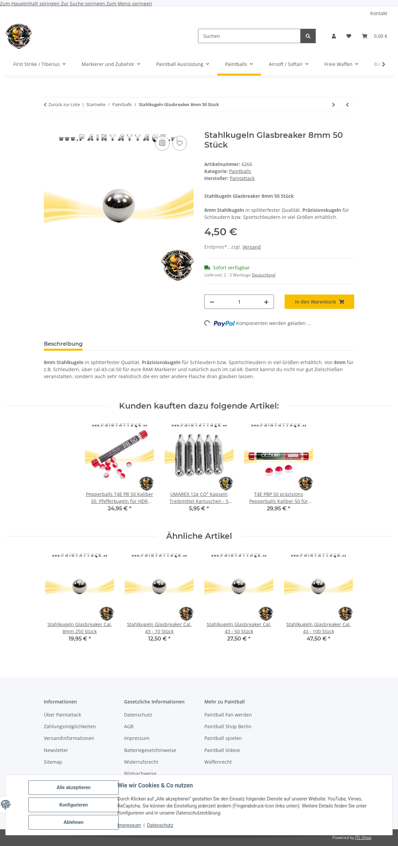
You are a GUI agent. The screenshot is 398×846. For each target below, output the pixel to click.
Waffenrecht (218, 762)
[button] (333, 36)
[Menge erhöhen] (266, 302)
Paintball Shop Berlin (228, 726)
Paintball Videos (222, 750)
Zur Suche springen (83, 3)
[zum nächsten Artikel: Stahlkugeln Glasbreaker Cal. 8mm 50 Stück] (333, 104)
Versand (251, 247)
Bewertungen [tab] (112, 344)
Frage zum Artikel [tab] (167, 344)
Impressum (129, 825)
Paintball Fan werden (228, 714)
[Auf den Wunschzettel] (179, 143)
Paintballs (240, 171)
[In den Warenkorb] (49, 127)
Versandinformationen (69, 738)
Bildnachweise (140, 773)
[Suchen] (249, 36)
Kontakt (378, 13)
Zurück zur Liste (64, 104)
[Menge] (239, 302)
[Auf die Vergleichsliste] (162, 143)
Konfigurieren (73, 805)
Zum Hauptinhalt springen (30, 3)
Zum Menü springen (129, 3)
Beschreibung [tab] (63, 344)
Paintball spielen (223, 738)
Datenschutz (160, 825)
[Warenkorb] (375, 36)
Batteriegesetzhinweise (150, 750)
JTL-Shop (363, 837)
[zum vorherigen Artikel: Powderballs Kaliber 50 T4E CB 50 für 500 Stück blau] (347, 104)
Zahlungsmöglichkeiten (70, 726)
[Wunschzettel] (349, 36)
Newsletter (56, 750)
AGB (128, 726)
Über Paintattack (62, 714)
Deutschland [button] (263, 275)
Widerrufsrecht (141, 762)
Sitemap (53, 762)
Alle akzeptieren (73, 787)
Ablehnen (73, 822)
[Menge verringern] (212, 302)
